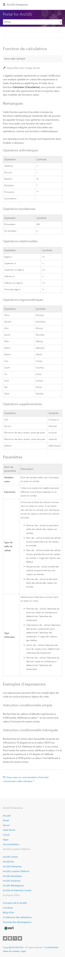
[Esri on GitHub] (15, 938)
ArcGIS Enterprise (17, 4)
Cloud (6, 834)
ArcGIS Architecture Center (17, 890)
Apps (5, 839)
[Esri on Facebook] (10, 938)
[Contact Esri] (20, 938)
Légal (23, 951)
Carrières (8, 907)
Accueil (7, 815)
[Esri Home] (9, 928)
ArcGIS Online (10, 856)
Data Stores (9, 830)
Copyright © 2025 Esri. (13, 947)
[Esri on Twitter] (5, 938)
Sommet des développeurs (17, 922)
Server (6, 825)
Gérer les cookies (11, 951)
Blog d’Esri (8, 912)
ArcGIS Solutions (11, 880)
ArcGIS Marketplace (13, 885)
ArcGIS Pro (8, 861)
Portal (6, 820)
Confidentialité (51, 947)
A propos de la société (15, 903)
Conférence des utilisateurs (17, 917)
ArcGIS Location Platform (16, 871)
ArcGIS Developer (12, 876)
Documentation (11, 844)
